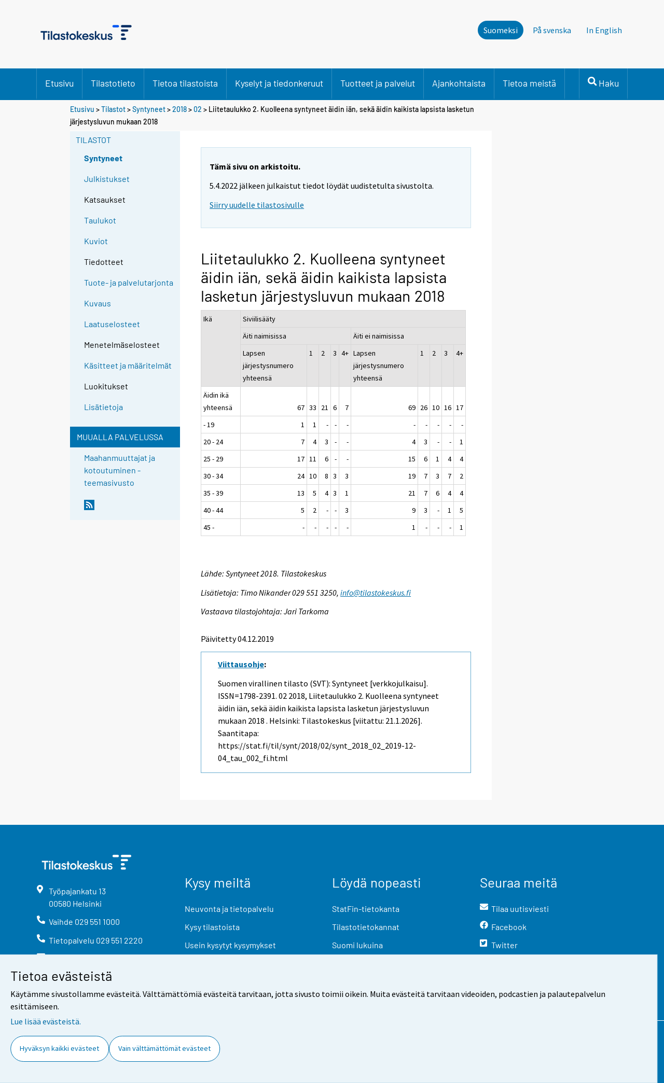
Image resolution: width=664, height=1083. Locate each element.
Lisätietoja (103, 407)
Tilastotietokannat (365, 927)
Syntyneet (148, 109)
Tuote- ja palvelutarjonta (128, 282)
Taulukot (100, 220)
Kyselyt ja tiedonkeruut (279, 83)
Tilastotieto (113, 83)
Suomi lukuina (357, 945)
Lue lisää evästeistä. (45, 1021)
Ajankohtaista (459, 83)
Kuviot (96, 241)
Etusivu (59, 83)
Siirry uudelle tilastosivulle (257, 205)
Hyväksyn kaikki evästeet (59, 1048)
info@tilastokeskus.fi (375, 592)
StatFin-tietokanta (365, 908)
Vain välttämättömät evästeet (164, 1048)
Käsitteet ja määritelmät (128, 365)
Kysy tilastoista (212, 927)
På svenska (552, 30)
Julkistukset (107, 179)
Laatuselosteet (112, 324)
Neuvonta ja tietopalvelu (229, 908)
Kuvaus (97, 303)
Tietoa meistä (529, 83)
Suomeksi (500, 30)
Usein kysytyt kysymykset (230, 945)
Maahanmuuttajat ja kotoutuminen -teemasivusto (119, 470)
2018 (179, 109)
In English (604, 30)
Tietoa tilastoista (185, 83)
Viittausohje (241, 664)
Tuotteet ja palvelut (377, 83)
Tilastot (113, 109)
